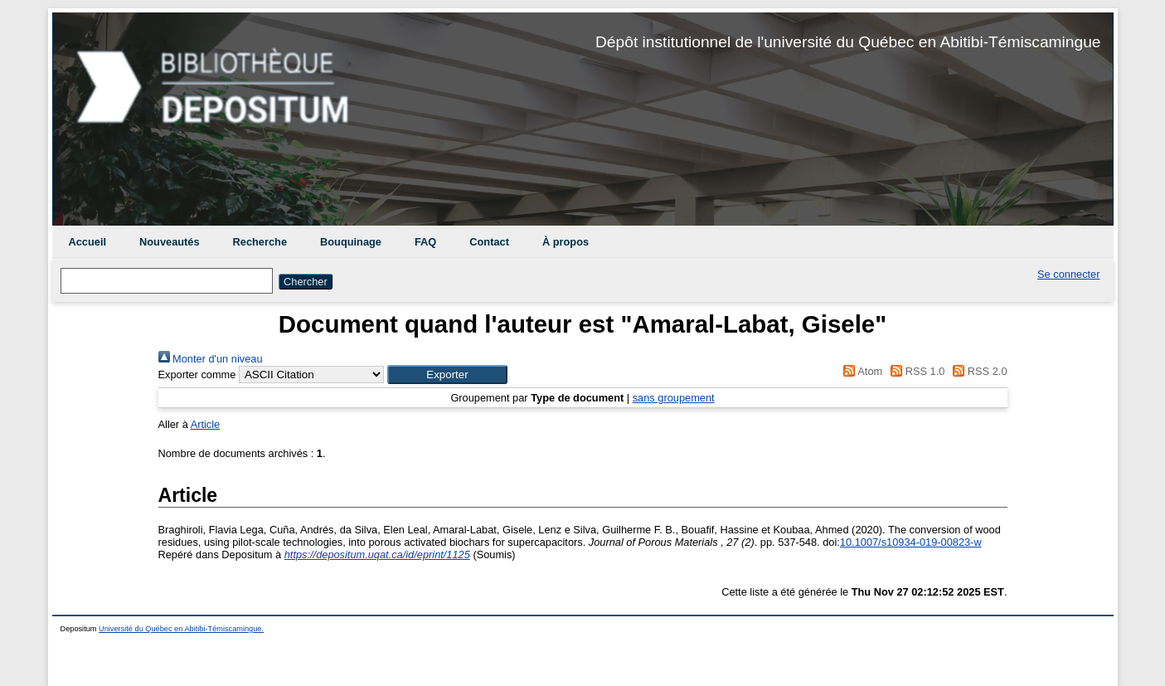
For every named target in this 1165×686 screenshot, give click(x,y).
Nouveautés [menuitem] (169, 242)
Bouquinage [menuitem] (350, 242)
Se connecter (1068, 274)
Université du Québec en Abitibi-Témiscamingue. (181, 629)
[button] (447, 374)
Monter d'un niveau (210, 359)
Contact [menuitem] (489, 242)
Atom (860, 371)
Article (206, 424)
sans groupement (674, 398)
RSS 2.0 (977, 371)
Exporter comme (197, 374)
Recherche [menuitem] (260, 242)
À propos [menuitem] (565, 242)
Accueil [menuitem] (88, 242)
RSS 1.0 (915, 371)
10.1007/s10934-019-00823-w (911, 542)
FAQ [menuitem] (425, 242)
